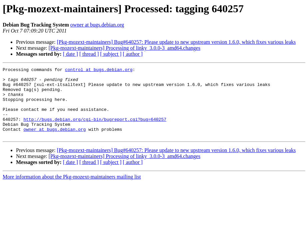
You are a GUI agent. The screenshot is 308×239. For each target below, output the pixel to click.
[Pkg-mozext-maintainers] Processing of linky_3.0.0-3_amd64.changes (124, 48)
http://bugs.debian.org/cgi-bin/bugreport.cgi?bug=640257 (94, 130)
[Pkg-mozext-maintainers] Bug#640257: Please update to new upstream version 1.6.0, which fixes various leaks (176, 42)
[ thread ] (89, 54)
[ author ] (133, 54)
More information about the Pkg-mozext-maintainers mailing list (72, 191)
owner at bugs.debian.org (97, 25)
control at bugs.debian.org (99, 70)
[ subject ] (111, 54)
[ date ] (70, 54)
